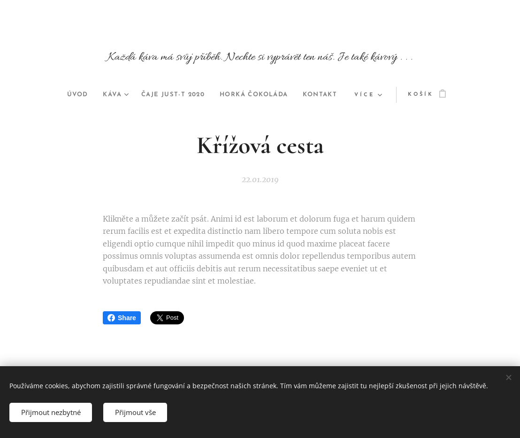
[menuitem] (68, 95)
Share (121, 318)
